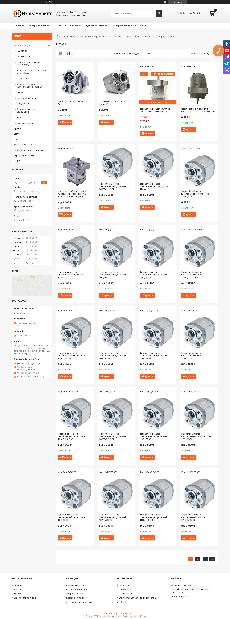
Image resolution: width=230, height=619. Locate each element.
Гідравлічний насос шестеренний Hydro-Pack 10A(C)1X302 (195, 194)
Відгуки (17, 133)
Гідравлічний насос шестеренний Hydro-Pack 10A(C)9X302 (112, 517)
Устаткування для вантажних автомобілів (31, 71)
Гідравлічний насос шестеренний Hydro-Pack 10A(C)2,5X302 (153, 275)
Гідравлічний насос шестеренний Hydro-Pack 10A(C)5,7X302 (112, 355)
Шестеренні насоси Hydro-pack (150, 36)
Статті (17, 139)
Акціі (143, 25)
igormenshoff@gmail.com (29, 363)
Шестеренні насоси (123, 36)
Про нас (61, 25)
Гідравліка (86, 36)
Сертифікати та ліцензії (25, 597)
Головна (19, 25)
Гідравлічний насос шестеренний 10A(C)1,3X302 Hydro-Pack (155, 186)
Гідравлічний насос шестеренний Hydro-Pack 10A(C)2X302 (112, 275)
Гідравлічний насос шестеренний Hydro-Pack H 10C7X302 (72, 517)
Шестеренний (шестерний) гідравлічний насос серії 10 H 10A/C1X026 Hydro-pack (73, 194)
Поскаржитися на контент (109, 616)
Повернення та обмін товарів (28, 150)
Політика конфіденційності (134, 616)
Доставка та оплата (24, 144)
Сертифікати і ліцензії (24, 155)
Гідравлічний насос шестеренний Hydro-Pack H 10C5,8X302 (196, 436)
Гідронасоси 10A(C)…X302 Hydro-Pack (112, 102)
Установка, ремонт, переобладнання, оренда (29, 85)
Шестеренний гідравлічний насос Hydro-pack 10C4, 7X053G (198, 110)
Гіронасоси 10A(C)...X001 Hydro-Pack (74, 102)
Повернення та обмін (77, 597)
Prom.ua (129, 613)
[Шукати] (159, 13)
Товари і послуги (22, 45)
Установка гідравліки (181, 585)
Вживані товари (25, 122)
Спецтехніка (23, 103)
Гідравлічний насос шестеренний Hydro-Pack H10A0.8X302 (153, 517)
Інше (19, 117)
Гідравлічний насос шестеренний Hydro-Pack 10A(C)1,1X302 (112, 186)
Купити (66, 122)
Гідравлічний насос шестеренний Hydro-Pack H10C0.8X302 (195, 517)
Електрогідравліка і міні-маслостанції (29, 63)
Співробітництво (74, 593)
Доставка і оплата (96, 25)
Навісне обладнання (27, 97)
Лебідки (20, 92)
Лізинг (17, 160)
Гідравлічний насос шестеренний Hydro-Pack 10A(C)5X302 (71, 355)
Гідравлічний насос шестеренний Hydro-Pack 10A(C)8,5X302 (71, 436)
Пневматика (23, 78)
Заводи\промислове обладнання (27, 110)
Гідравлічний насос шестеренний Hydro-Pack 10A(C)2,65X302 (195, 275)
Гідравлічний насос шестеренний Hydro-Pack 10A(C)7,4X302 (153, 355)
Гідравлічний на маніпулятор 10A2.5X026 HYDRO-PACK (155, 110)
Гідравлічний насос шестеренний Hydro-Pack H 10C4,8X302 (155, 436)
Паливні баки (23, 56)
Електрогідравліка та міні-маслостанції (138, 597)
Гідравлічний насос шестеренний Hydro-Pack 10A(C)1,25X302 (71, 275)
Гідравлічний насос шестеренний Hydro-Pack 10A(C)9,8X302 (112, 436)
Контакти (75, 25)
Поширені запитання (124, 25)
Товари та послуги (39, 25)
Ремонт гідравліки (180, 596)
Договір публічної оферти (79, 602)
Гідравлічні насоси (102, 36)
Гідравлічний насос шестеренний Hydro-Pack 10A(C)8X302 (195, 355)
